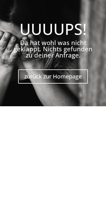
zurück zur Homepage (53, 76)
